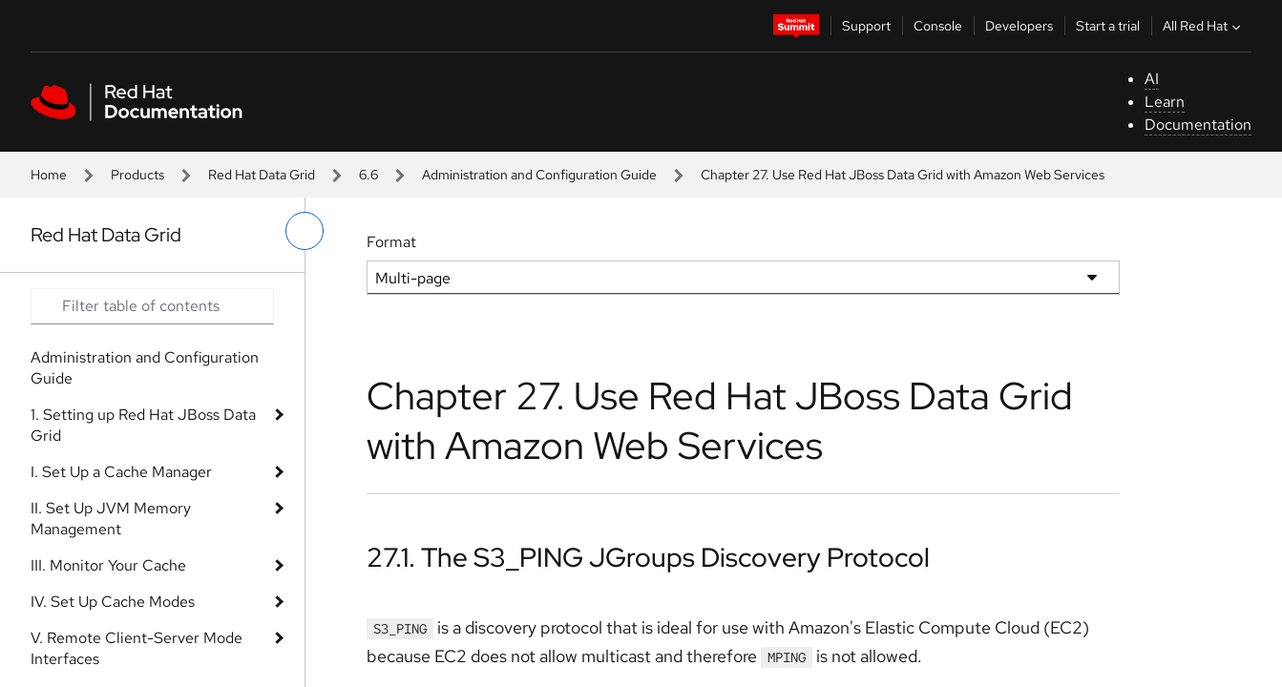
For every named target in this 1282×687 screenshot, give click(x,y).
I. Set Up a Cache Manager (121, 472)
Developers (1019, 25)
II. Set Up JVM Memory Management (111, 518)
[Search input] (152, 306)
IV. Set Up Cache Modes (113, 602)
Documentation (1198, 124)
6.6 (368, 174)
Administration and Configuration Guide (539, 174)
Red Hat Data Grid (261, 174)
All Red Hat (1204, 25)
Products (137, 174)
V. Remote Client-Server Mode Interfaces (136, 648)
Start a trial (1108, 25)
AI (1152, 79)
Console (938, 25)
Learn (1165, 102)
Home (49, 174)
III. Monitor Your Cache (108, 565)
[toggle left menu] (304, 231)
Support (866, 25)
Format (391, 242)
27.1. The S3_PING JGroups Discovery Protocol (648, 557)
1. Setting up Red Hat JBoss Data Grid (143, 425)
